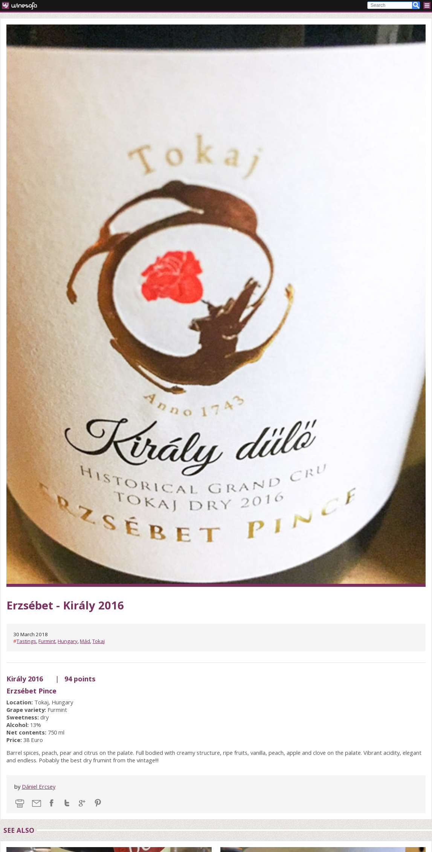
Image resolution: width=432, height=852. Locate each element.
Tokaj (98, 641)
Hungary (68, 641)
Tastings (26, 641)
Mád (85, 641)
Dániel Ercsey (38, 786)
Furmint (46, 641)
